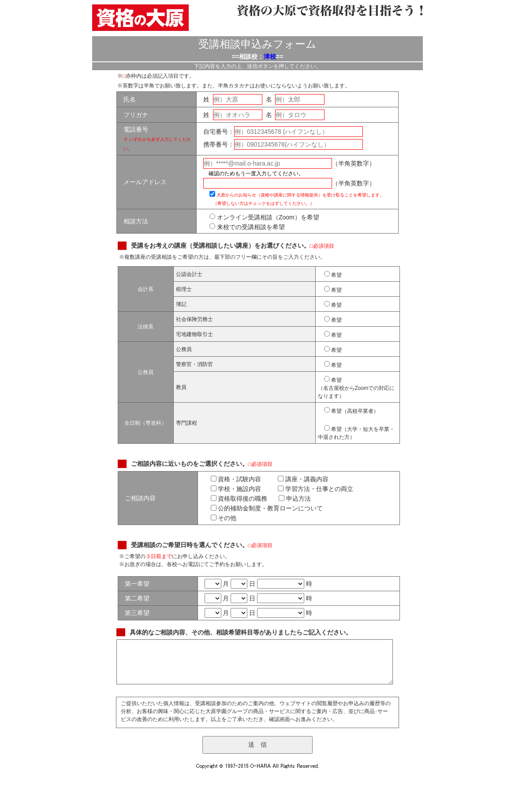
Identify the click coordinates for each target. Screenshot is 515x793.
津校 (270, 56)
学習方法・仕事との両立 (315, 488)
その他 (224, 517)
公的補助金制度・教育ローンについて (267, 508)
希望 (333, 274)
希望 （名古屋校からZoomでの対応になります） (356, 386)
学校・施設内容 (236, 488)
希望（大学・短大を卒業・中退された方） (356, 431)
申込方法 (295, 498)
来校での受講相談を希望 (247, 226)
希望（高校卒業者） (351, 410)
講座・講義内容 (303, 479)
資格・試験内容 (236, 479)
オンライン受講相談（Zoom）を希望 (264, 217)
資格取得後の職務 (239, 498)
